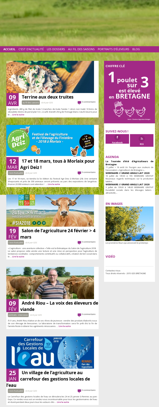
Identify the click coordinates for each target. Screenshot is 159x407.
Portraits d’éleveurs (113, 49)
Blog (136, 49)
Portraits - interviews (18, 315)
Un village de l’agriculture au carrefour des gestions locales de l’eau (48, 379)
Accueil (9, 49)
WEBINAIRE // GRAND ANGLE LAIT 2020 (128, 172)
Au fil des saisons (81, 49)
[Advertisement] (79, 23)
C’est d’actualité (31, 49)
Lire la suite (18, 114)
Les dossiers (56, 49)
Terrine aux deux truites (47, 97)
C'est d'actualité (16, 173)
